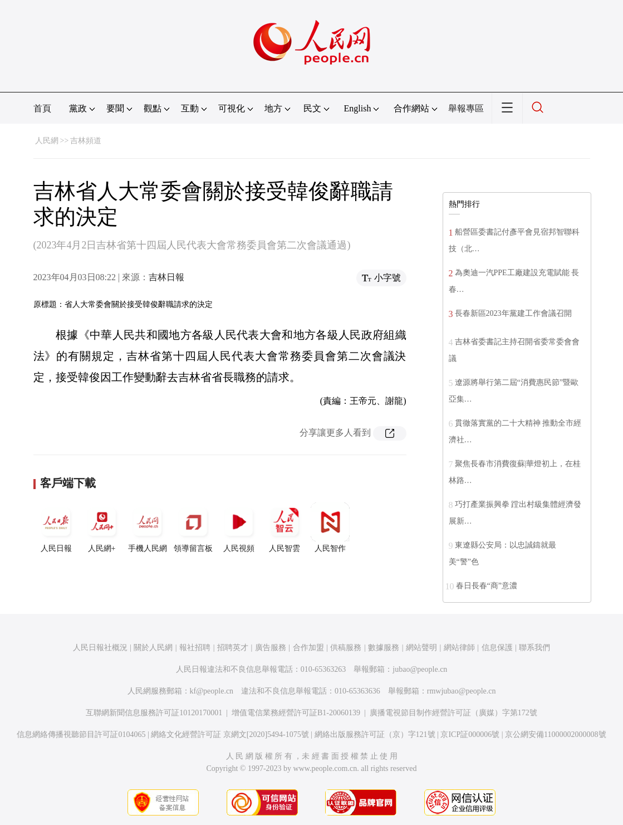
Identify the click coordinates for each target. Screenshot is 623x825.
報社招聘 (194, 647)
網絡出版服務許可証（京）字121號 (375, 734)
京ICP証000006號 (469, 734)
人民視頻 (238, 527)
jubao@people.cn (420, 669)
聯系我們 (534, 647)
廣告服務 (270, 647)
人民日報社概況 (100, 647)
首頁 (42, 108)
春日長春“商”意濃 (486, 586)
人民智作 (330, 527)
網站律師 (459, 647)
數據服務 (383, 647)
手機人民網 (147, 527)
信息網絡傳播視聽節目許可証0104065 (81, 734)
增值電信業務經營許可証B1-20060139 (296, 713)
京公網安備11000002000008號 (555, 734)
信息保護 (497, 647)
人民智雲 (284, 527)
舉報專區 (466, 108)
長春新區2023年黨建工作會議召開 (513, 313)
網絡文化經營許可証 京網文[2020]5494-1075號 (230, 734)
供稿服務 (345, 647)
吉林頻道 (85, 140)
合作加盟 (308, 647)
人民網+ (101, 527)
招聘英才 (232, 647)
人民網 (46, 140)
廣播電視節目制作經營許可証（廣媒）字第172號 (453, 713)
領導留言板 (193, 527)
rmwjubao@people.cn (461, 691)
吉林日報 (166, 277)
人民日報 (56, 527)
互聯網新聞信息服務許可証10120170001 (154, 713)
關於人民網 (153, 647)
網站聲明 (421, 647)
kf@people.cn (212, 691)
